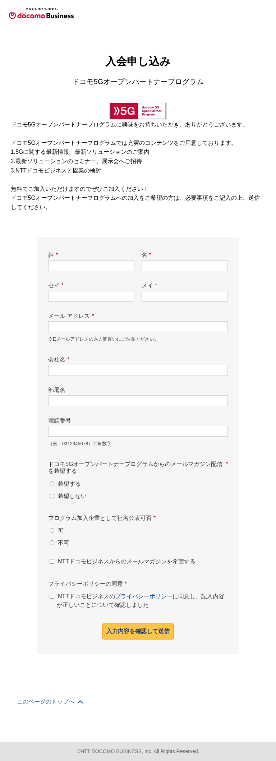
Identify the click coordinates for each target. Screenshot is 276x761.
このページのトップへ (45, 272)
